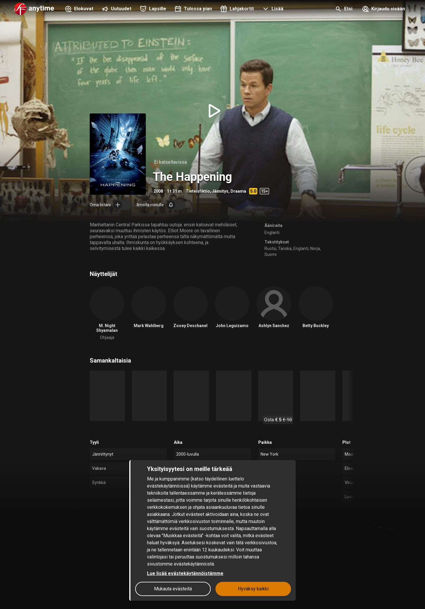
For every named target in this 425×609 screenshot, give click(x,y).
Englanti (271, 232)
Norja (315, 248)
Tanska (285, 248)
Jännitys (220, 191)
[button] (272, 9)
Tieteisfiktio (198, 191)
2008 (158, 191)
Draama (238, 191)
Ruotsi (270, 248)
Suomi (270, 254)
